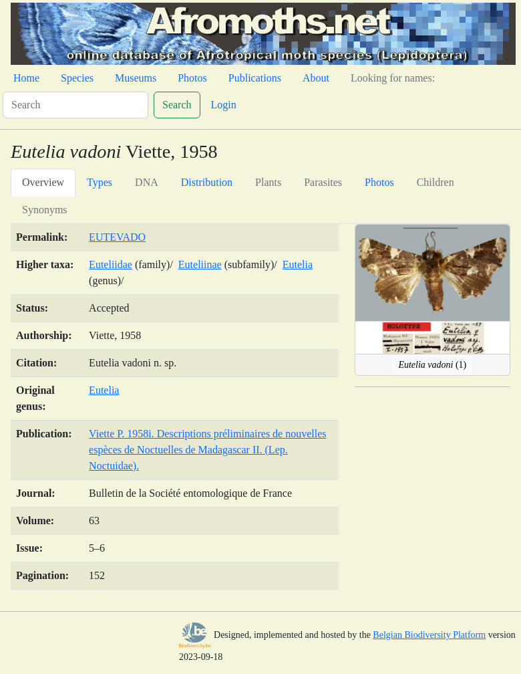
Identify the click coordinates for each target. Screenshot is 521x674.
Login (223, 104)
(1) (432, 365)
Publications (254, 78)
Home (26, 78)
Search (177, 104)
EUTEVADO (117, 237)
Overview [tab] (43, 182)
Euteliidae (110, 264)
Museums (135, 78)
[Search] (75, 105)
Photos (192, 78)
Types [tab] (99, 182)
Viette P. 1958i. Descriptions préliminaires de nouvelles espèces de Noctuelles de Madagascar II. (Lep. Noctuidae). (207, 449)
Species (77, 78)
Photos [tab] (379, 182)
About (316, 78)
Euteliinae (200, 264)
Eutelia (298, 264)
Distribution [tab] (206, 182)
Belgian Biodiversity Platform (429, 635)
